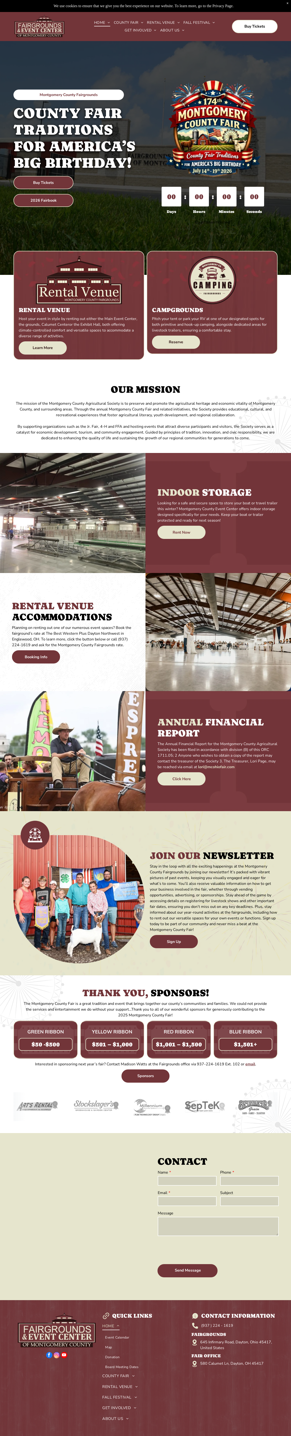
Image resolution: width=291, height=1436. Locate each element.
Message (165, 1213)
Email (162, 1192)
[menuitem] (100, 23)
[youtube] (64, 1355)
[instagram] (57, 1355)
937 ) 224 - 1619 (217, 1325)
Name (163, 1172)
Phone (225, 1172)
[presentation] (194, 1249)
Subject (226, 1192)
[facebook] (49, 1355)
